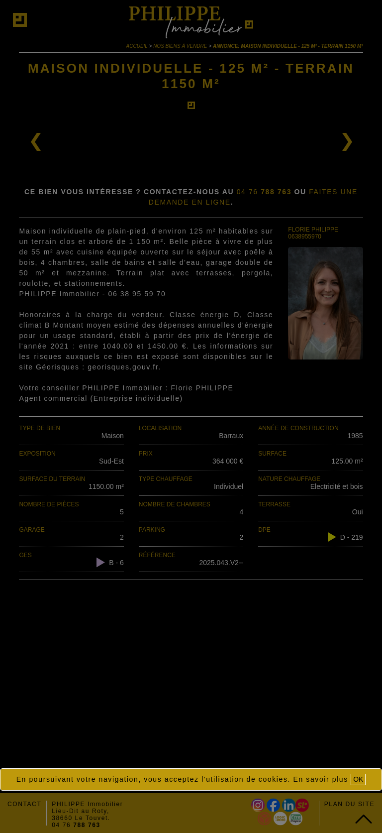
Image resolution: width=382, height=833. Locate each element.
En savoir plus (320, 779)
